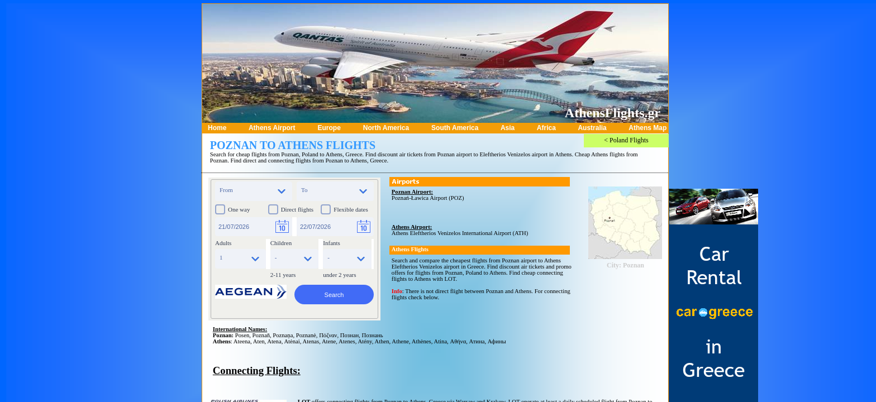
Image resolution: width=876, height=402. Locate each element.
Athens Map (647, 128)
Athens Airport (272, 128)
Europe (328, 128)
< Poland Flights (626, 140)
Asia (508, 128)
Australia (592, 128)
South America (454, 128)
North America (386, 128)
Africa (546, 128)
